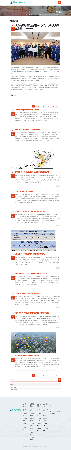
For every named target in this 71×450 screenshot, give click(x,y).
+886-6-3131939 (55, 406)
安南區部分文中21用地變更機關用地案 (28, 293)
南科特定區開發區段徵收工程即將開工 (28, 356)
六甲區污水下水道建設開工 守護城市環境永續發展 (32, 172)
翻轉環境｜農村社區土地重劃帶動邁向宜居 (29, 129)
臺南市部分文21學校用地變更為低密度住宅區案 (31, 274)
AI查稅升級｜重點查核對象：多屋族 (27, 110)
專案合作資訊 (14, 390)
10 (56, 106)
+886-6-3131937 (55, 404)
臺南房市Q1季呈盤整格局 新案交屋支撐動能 (30, 254)
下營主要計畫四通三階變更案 (25, 192)
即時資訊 (35, 14)
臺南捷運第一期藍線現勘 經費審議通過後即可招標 (32, 313)
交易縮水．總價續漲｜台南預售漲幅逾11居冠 (30, 211)
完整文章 (57, 124)
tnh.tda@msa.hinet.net (55, 409)
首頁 (26, 14)
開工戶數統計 (14, 387)
